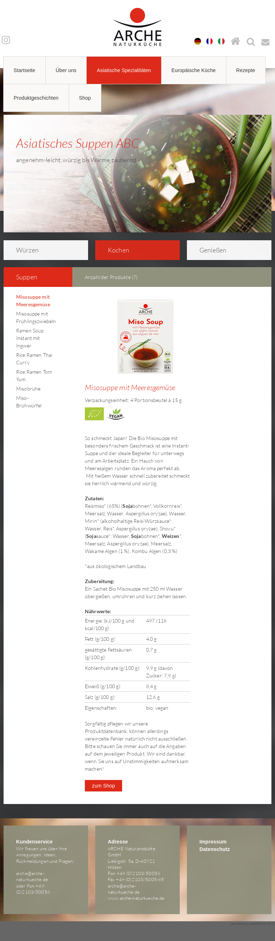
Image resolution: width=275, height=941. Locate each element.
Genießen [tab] (208, 250)
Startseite (24, 70)
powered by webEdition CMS (253, 923)
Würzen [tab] (23, 250)
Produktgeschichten (36, 98)
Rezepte (245, 70)
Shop (85, 98)
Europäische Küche (194, 70)
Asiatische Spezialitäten (124, 70)
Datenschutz (214, 849)
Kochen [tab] (113, 250)
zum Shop (103, 786)
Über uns (66, 70)
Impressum (213, 842)
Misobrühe (28, 389)
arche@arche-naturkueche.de (32, 876)
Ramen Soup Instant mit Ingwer (29, 338)
